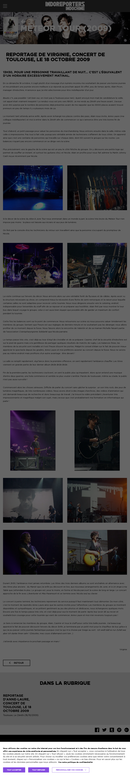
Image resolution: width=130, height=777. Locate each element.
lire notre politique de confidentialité (75, 762)
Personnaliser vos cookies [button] (69, 770)
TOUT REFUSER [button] (38, 770)
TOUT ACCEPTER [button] (14, 770)
